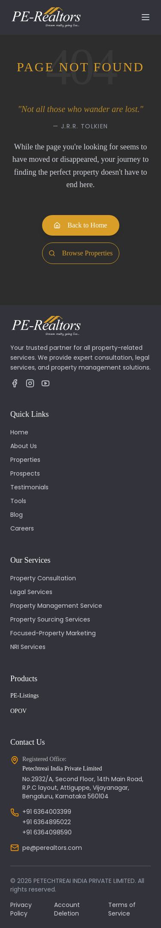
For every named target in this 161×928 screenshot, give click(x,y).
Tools (18, 501)
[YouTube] (45, 383)
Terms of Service (122, 909)
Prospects (25, 473)
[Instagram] (30, 383)
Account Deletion (67, 909)
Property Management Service (56, 605)
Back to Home (80, 225)
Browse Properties (81, 253)
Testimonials (29, 487)
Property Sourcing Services (50, 619)
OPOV (18, 711)
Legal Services (31, 592)
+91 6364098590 (47, 832)
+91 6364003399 (46, 811)
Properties (25, 459)
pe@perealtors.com (52, 847)
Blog (16, 514)
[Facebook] (14, 383)
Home (19, 432)
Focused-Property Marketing (53, 633)
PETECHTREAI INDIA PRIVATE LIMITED (84, 880)
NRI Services (28, 647)
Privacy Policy (21, 909)
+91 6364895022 (46, 822)
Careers (22, 528)
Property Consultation (43, 578)
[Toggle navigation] (145, 17)
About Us (23, 446)
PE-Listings (24, 695)
